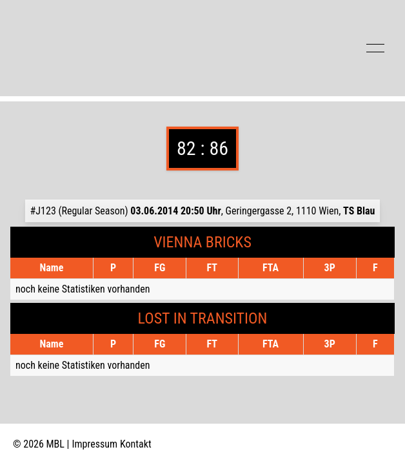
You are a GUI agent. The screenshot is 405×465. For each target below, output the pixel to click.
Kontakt (136, 444)
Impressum (95, 444)
